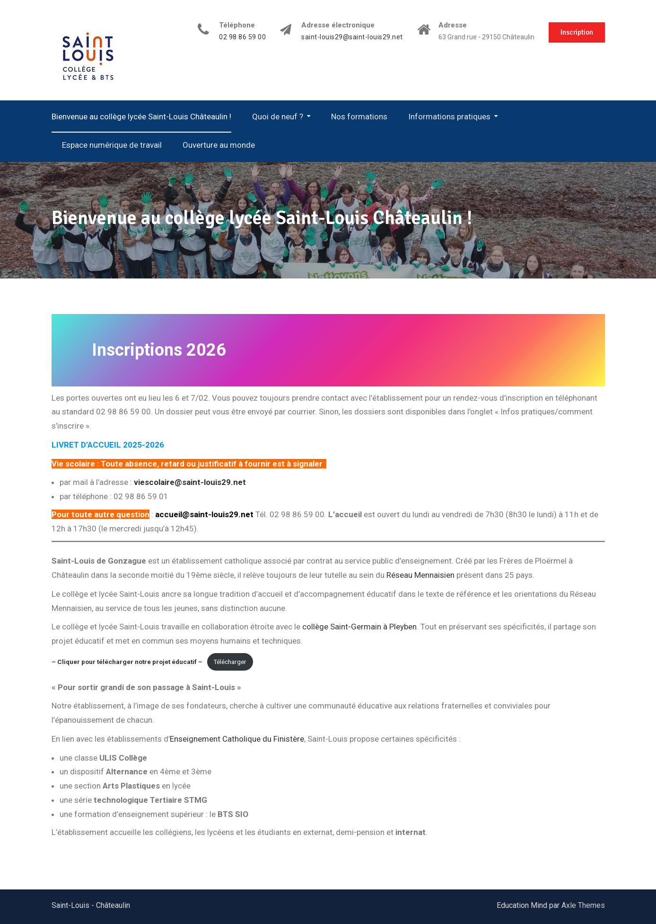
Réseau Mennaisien (420, 575)
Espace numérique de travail (112, 145)
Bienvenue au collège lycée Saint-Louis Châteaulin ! (141, 116)
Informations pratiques (449, 116)
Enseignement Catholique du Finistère (237, 739)
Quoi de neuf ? (277, 116)
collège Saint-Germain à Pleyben (359, 626)
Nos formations (359, 116)
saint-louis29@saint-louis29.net (352, 37)
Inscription (576, 32)
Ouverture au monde (219, 145)
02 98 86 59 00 (242, 37)
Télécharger (229, 661)
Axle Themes (583, 905)
